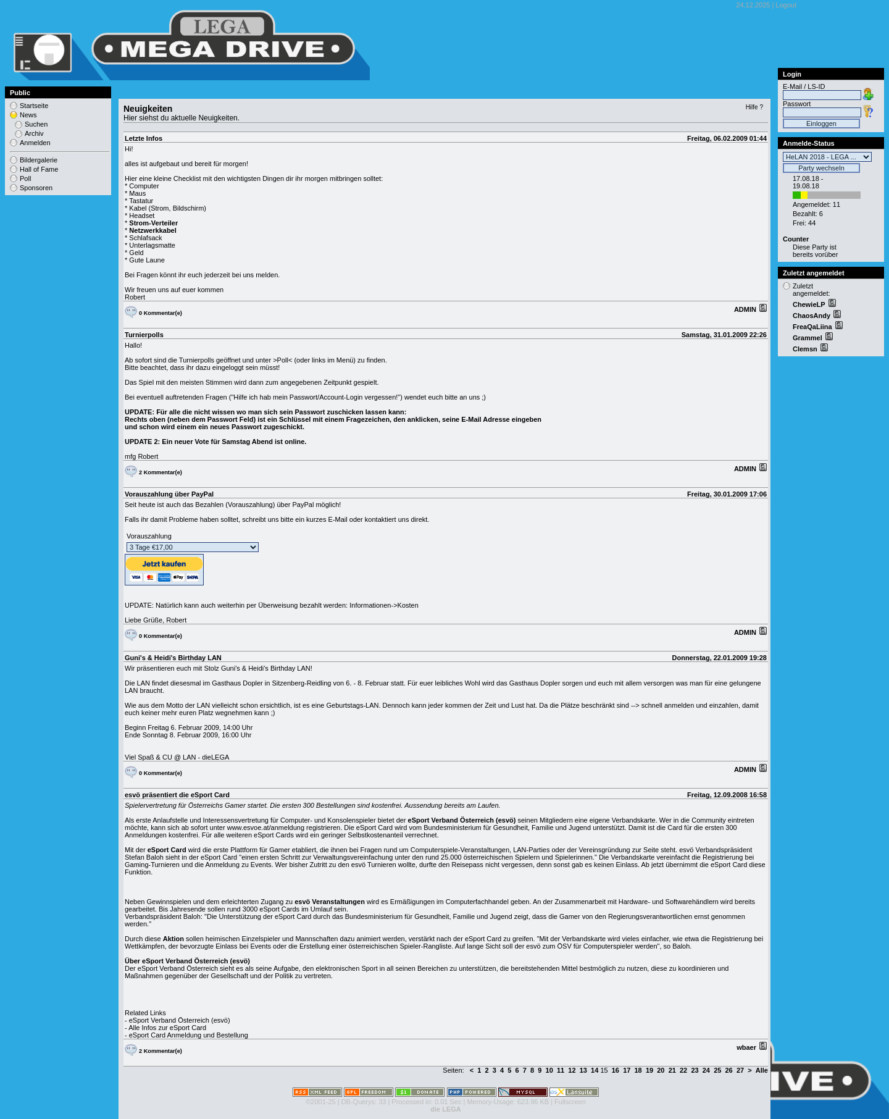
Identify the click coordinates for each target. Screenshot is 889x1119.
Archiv (34, 133)
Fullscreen (570, 1101)
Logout (785, 5)
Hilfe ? (754, 107)
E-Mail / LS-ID (804, 86)
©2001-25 (320, 1101)
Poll (25, 178)
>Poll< (282, 360)
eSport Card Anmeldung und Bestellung (188, 1035)
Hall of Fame (39, 169)
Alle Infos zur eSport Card (167, 1027)
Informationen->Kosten (384, 605)
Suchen (36, 124)
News (28, 115)
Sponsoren (36, 187)
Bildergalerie (38, 160)
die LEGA (445, 1109)
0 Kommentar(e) (160, 313)
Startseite (34, 105)
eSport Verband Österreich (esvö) (179, 1020)
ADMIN (746, 309)
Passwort (797, 103)
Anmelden (35, 142)
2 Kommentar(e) (160, 472)
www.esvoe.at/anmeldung (265, 827)
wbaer (747, 1047)
